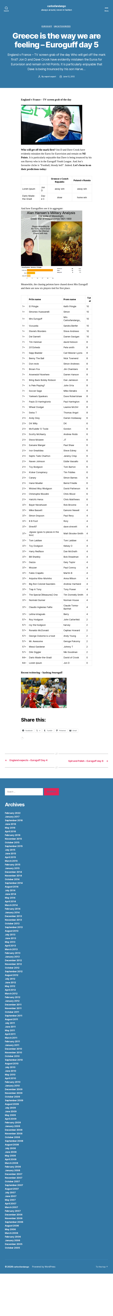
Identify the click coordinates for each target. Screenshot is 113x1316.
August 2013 (11, 935)
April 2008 (10, 1163)
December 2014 (13, 876)
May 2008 (10, 1159)
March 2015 (11, 865)
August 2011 (11, 1023)
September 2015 (14, 850)
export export (49, 77)
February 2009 (13, 1126)
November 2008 (13, 1137)
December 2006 (13, 1218)
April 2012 (10, 993)
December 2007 (13, 1178)
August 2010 (12, 1067)
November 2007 (13, 1181)
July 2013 (10, 938)
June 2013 (10, 942)
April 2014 (10, 905)
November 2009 (13, 1097)
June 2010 (10, 1075)
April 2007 (10, 1207)
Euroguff (46, 27)
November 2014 (13, 879)
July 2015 (10, 853)
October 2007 (12, 1185)
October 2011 (12, 1016)
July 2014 (10, 894)
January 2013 (12, 960)
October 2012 (12, 971)
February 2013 (12, 957)
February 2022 (12, 817)
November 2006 (13, 1222)
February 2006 (13, 1240)
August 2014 (11, 890)
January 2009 (12, 1130)
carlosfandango (56, 6)
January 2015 (12, 872)
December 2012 (13, 964)
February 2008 (13, 1170)
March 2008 (11, 1167)
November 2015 (13, 842)
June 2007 (10, 1200)
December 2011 (13, 1008)
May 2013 (10, 946)
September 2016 (14, 824)
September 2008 (14, 1145)
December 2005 (13, 1248)
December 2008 (13, 1134)
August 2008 (12, 1148)
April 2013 (10, 949)
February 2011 (12, 1045)
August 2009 (12, 1108)
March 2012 (11, 997)
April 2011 (10, 1038)
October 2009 (12, 1100)
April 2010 (10, 1082)
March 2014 (11, 909)
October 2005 (12, 1251)
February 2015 (12, 868)
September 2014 (14, 887)
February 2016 (12, 839)
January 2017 (12, 820)
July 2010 (10, 1071)
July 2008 (10, 1152)
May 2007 (10, 1204)
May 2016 (10, 831)
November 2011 (13, 1012)
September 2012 (14, 975)
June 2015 (10, 857)
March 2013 (11, 953)
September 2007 (14, 1189)
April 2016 (10, 835)
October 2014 (12, 883)
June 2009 (11, 1115)
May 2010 (10, 1078)
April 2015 (10, 861)
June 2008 (11, 1156)
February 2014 (12, 912)
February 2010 (12, 1086)
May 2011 (10, 1034)
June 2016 (10, 828)
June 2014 (10, 898)
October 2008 (12, 1141)
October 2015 (12, 846)
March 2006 (11, 1237)
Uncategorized (63, 27)
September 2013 (14, 931)
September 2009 (14, 1104)
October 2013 (12, 927)
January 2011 (12, 1049)
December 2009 (13, 1093)
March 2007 (11, 1211)
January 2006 (12, 1244)
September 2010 (14, 1064)
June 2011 (10, 1030)
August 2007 (12, 1192)
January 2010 (12, 1089)
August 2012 (11, 979)
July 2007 (10, 1196)
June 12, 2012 (69, 77)
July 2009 (10, 1111)
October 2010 (12, 1060)
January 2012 (12, 1005)
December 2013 (13, 920)
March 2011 (11, 1041)
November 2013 (13, 923)
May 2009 (10, 1119)
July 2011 (10, 1027)
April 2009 (10, 1122)
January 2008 (12, 1174)
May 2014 (10, 901)
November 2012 (13, 968)
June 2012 (10, 986)
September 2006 (14, 1226)
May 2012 (10, 990)
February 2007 (13, 1215)
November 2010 (13, 1056)
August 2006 (12, 1229)
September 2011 (13, 1019)
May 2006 (10, 1233)
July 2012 (10, 982)
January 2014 (12, 916)
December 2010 (13, 1052)
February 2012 (12, 1001)
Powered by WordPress (45, 1270)
